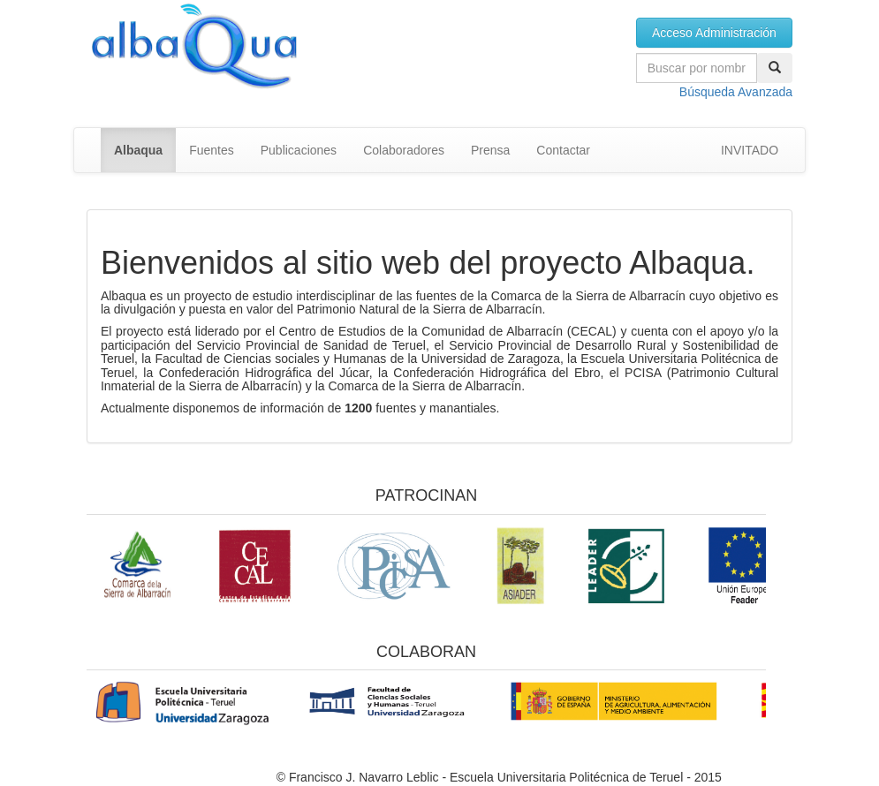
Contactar (563, 150)
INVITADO (749, 150)
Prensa (490, 150)
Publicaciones (299, 150)
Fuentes (211, 150)
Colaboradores (403, 150)
